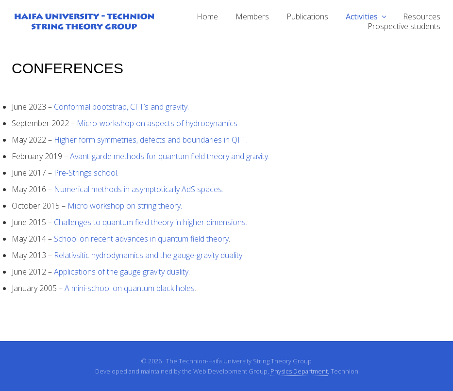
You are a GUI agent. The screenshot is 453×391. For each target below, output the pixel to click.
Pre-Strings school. (86, 172)
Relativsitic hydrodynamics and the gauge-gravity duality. (149, 255)
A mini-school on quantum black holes (130, 288)
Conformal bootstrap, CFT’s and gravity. (121, 106)
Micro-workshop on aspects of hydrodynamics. (158, 123)
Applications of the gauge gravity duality (121, 271)
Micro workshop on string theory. (124, 205)
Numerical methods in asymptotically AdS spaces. (138, 189)
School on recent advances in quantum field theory (141, 238)
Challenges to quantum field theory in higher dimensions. (150, 222)
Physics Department (299, 371)
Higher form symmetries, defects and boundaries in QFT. (151, 139)
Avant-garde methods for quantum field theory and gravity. (169, 156)
